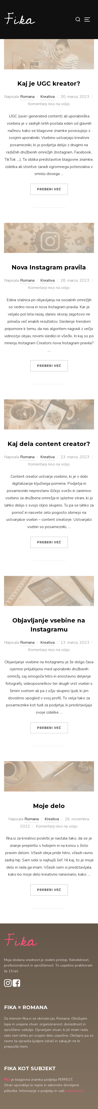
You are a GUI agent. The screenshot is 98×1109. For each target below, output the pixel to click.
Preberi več (52, 188)
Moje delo (49, 806)
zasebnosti (74, 1090)
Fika (19, 19)
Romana (27, 96)
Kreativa (47, 96)
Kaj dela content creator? (49, 443)
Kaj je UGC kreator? (48, 83)
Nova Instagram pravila (49, 267)
